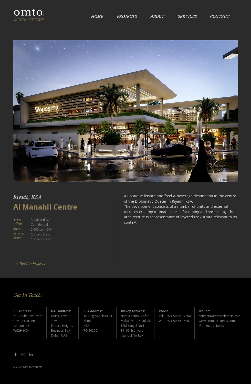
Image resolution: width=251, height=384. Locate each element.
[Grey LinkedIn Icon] (31, 354)
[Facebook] (15, 354)
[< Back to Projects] (30, 264)
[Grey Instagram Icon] (23, 354)
